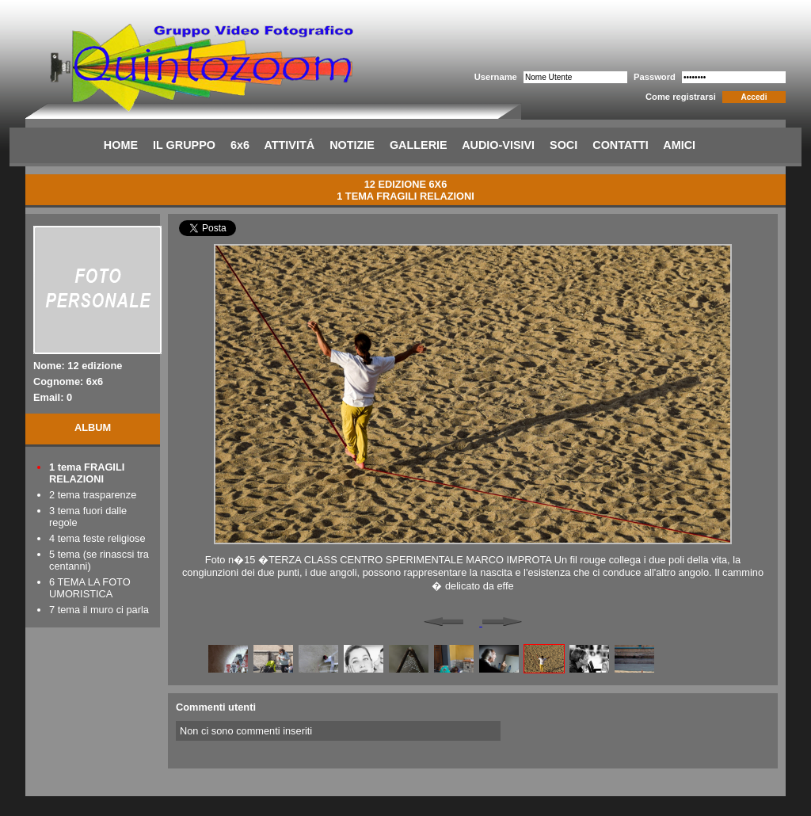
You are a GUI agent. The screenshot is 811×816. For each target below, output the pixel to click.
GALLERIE (418, 145)
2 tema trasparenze (92, 495)
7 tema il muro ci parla (99, 610)
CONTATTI (620, 145)
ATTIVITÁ (289, 145)
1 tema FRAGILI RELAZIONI (86, 473)
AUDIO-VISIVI (498, 145)
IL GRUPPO (184, 145)
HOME (121, 145)
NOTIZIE (352, 145)
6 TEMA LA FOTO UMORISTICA (90, 588)
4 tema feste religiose (97, 538)
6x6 (239, 145)
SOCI (563, 145)
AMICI (679, 145)
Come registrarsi (680, 96)
